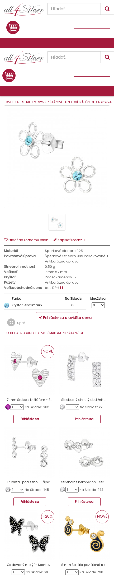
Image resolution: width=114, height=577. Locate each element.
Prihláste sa (30, 419)
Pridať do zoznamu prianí (26, 240)
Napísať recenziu (69, 240)
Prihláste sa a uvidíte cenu (58, 317)
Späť (16, 322)
